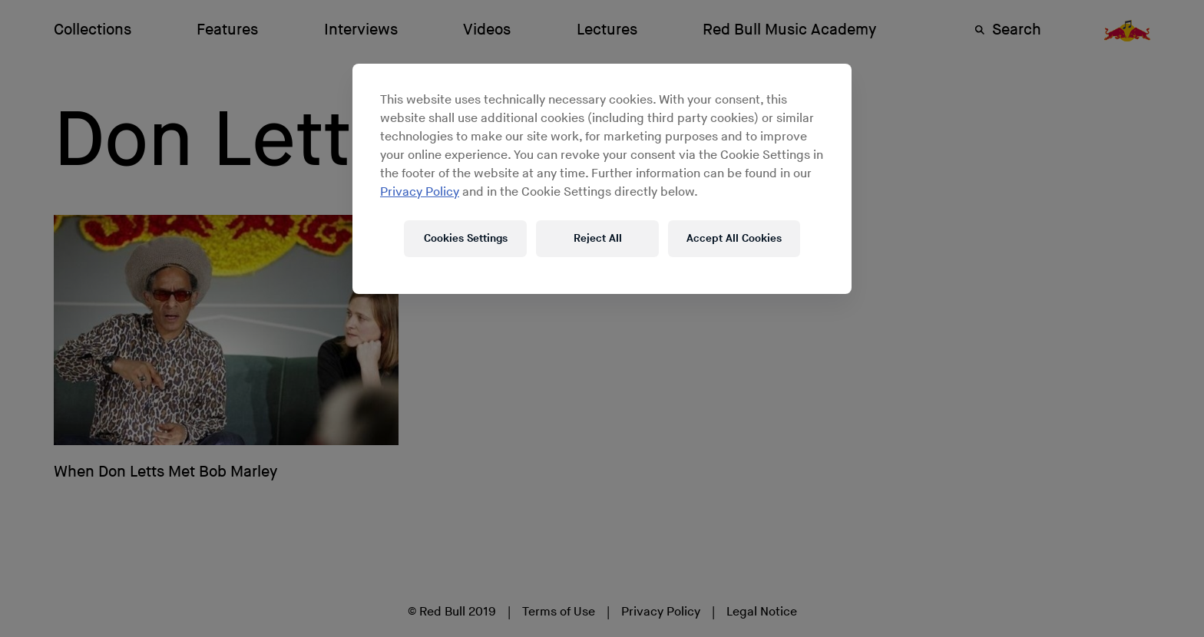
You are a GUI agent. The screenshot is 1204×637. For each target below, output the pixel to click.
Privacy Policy (419, 192)
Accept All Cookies (734, 238)
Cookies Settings (466, 238)
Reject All (598, 238)
